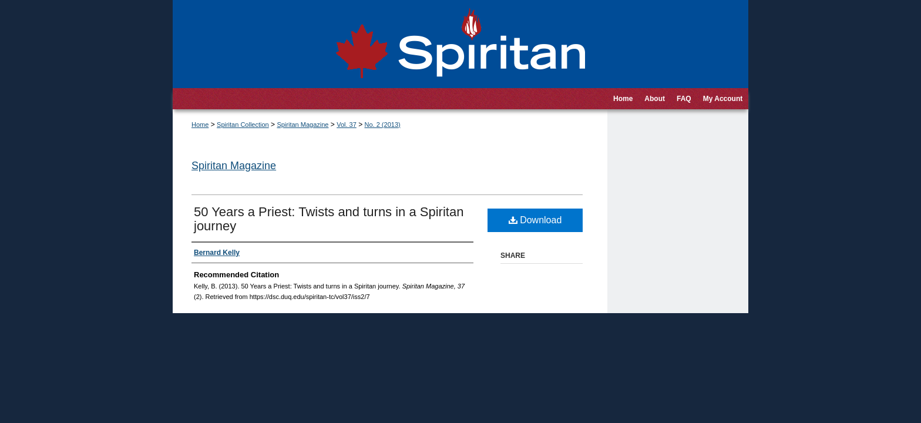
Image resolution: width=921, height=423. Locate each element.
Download (535, 220)
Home (200, 124)
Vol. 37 (347, 124)
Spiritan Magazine (302, 124)
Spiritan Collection (243, 124)
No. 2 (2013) (383, 124)
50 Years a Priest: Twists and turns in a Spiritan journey (328, 218)
